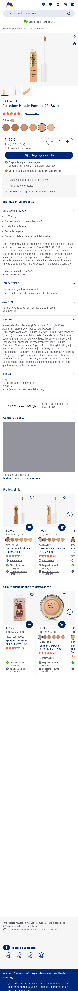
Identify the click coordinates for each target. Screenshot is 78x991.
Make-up (21, 29)
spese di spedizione (55, 923)
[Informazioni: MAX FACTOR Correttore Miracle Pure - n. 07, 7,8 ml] (14, 560)
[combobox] (39, 13)
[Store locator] (43, 4)
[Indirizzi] (39, 374)
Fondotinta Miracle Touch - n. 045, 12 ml (50, 648)
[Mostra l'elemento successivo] (70, 514)
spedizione (26, 148)
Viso (30, 29)
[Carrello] (65, 4)
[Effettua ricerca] (69, 13)
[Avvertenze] (39, 302)
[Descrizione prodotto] (39, 211)
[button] (73, 4)
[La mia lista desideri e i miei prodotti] (51, 4)
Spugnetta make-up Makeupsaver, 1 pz (17, 642)
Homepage (8, 29)
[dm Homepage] (9, 4)
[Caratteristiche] (39, 283)
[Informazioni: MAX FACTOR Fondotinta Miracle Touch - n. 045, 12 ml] (46, 657)
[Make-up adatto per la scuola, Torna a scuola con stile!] (39, 453)
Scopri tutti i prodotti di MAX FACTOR (37, 405)
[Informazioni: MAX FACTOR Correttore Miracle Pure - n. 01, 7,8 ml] (46, 560)
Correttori (39, 29)
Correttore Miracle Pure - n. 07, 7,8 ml (19, 550)
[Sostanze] (39, 320)
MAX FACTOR (10, 101)
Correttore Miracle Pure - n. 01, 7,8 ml (52, 550)
